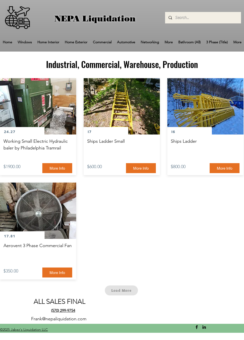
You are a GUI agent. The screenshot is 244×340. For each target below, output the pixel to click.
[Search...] (203, 17)
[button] (25, 42)
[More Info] (57, 168)
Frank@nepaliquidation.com (58, 319)
